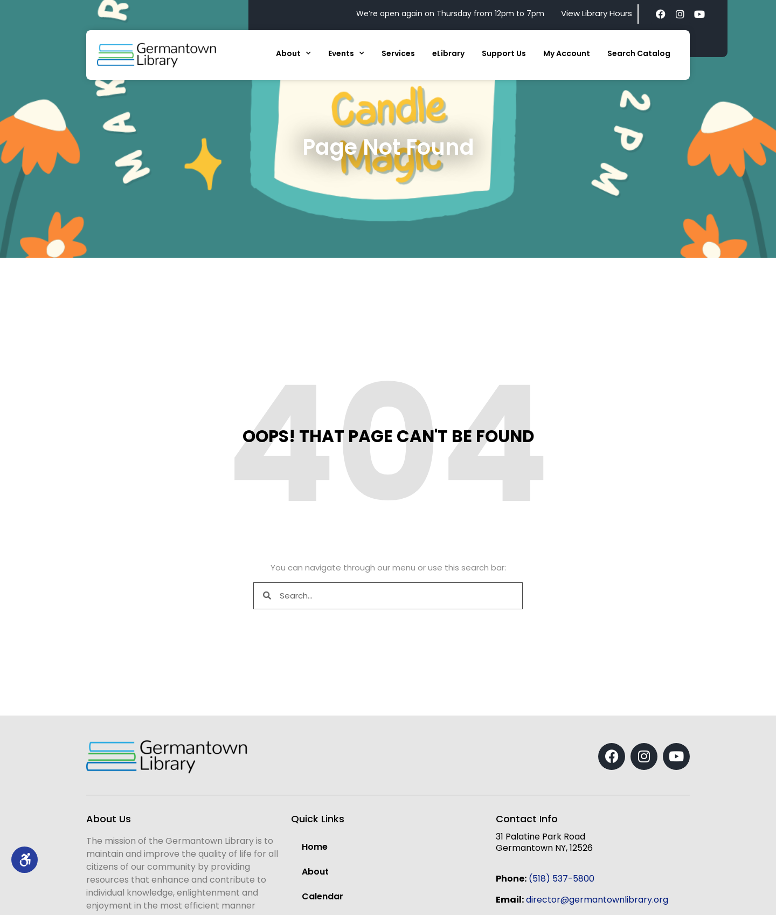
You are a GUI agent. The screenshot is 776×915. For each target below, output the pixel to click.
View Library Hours (596, 13)
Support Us (504, 53)
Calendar (322, 896)
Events (346, 53)
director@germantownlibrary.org (597, 899)
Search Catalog (638, 53)
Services (398, 53)
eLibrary (448, 53)
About (293, 53)
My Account (566, 53)
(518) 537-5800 (561, 878)
